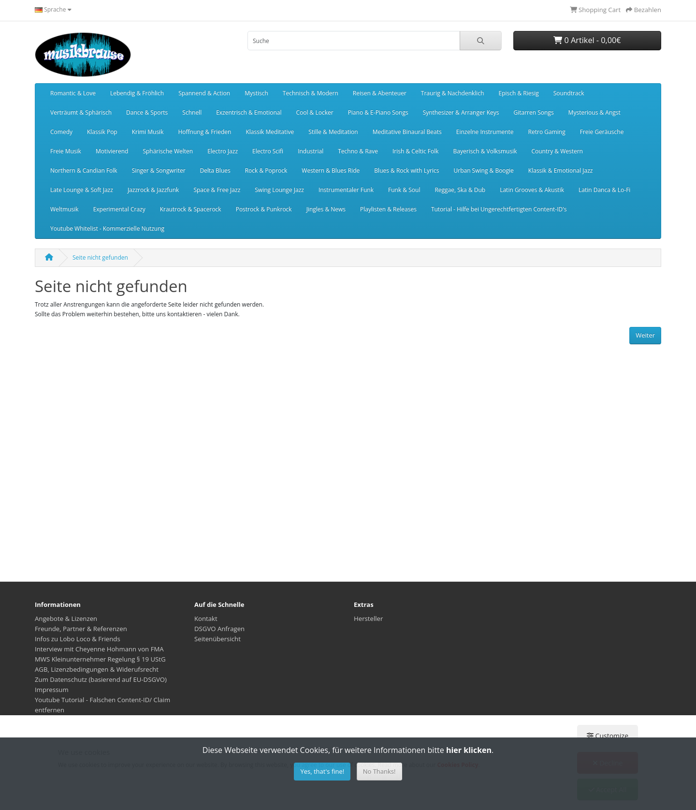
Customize (607, 735)
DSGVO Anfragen (219, 628)
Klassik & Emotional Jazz (560, 170)
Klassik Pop (102, 132)
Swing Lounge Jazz (279, 190)
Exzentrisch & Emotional (248, 112)
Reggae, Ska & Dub (460, 190)
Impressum (52, 689)
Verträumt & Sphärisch (81, 112)
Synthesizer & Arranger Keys (461, 112)
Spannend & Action (204, 93)
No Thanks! (379, 771)
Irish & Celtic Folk (415, 151)
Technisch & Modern (310, 93)
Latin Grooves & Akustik (532, 190)
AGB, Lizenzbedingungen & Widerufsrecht (97, 669)
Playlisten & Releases (388, 209)
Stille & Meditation (333, 132)
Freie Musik (65, 151)
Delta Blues (215, 170)
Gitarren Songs (533, 112)
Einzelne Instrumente (485, 132)
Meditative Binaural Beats (407, 132)
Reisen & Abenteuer (379, 93)
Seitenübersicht (217, 638)
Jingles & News (326, 209)
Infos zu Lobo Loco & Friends (77, 638)
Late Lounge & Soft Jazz (81, 190)
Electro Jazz (222, 151)
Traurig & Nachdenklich (452, 93)
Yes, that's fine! (322, 771)
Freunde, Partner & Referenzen (81, 628)
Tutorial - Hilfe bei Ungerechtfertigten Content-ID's (499, 209)
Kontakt (206, 618)
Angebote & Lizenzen (66, 618)
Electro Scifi (267, 151)
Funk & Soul (404, 190)
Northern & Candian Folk (83, 170)
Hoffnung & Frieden (204, 132)
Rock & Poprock (266, 170)
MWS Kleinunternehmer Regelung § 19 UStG (100, 659)
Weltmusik (64, 209)
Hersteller (368, 618)
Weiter (645, 335)
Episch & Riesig (519, 93)
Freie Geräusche (602, 132)
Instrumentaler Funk (346, 190)
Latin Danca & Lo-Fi (604, 190)
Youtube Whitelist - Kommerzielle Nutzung (107, 228)
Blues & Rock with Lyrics (406, 170)
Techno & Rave (358, 151)
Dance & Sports (147, 112)
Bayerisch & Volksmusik (485, 151)
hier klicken (469, 750)
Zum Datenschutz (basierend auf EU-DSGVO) (101, 679)
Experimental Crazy (119, 209)
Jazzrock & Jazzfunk (153, 190)
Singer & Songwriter (159, 170)
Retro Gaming (547, 132)
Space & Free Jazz (216, 190)
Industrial (310, 151)
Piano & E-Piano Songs (378, 112)
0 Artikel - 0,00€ (587, 40)
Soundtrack (568, 93)
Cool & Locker (314, 112)
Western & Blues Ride (331, 170)
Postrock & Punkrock (264, 209)
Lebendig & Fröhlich (137, 93)
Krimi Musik (148, 132)
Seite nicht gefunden (100, 257)
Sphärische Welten (168, 151)
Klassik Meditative (270, 132)
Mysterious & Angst (594, 112)
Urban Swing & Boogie (483, 170)
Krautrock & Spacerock (190, 209)
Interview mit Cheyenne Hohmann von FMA (99, 649)
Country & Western (556, 151)
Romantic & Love (73, 93)
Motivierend (112, 151)
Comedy (61, 132)
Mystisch (256, 93)
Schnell (192, 112)
